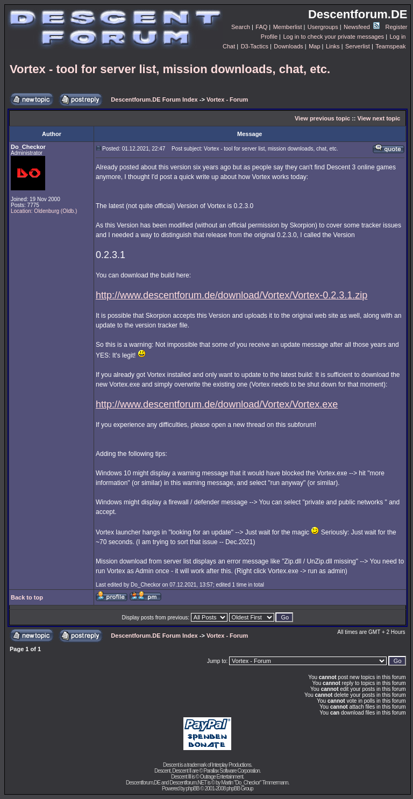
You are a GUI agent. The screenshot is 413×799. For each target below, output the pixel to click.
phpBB (192, 788)
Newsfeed (362, 27)
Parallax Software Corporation (231, 771)
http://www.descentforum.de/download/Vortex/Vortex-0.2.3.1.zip (231, 295)
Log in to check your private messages (333, 36)
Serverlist (357, 46)
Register (397, 27)
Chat (229, 46)
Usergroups (323, 27)
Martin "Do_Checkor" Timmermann (254, 783)
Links (333, 46)
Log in (397, 36)
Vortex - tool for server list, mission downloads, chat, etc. (170, 69)
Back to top (27, 597)
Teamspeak (390, 46)
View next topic (379, 118)
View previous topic (322, 118)
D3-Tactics (254, 46)
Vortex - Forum (227, 99)
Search (240, 27)
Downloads (288, 46)
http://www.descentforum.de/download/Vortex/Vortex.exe (217, 404)
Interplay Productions (231, 765)
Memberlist (287, 27)
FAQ (261, 27)
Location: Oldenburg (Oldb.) (44, 211)
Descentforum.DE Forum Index (154, 99)
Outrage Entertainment (221, 777)
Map (314, 46)
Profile (269, 36)
